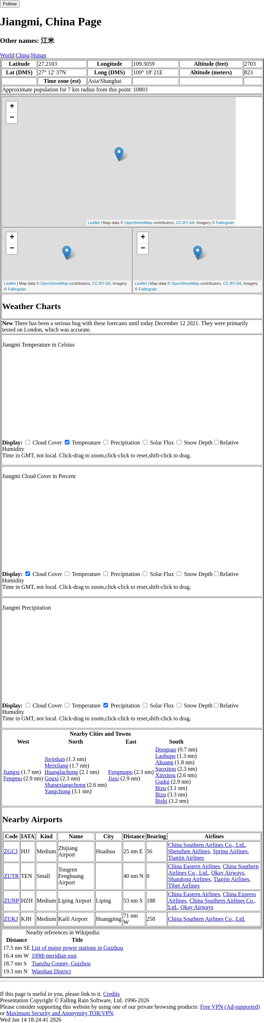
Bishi (161, 801)
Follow (10, 3)
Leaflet (94, 222)
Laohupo (165, 756)
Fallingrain (225, 222)
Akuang (164, 762)
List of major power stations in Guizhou (77, 948)
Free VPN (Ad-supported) (230, 1007)
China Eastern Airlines (194, 866)
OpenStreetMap (138, 222)
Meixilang (56, 766)
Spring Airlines (230, 851)
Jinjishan (55, 759)
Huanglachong (61, 772)
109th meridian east (54, 956)
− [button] (12, 118)
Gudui (162, 782)
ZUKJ (11, 919)
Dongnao (165, 749)
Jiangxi (11, 772)
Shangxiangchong (65, 785)
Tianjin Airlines (186, 858)
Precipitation (125, 443)
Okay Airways (227, 873)
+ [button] (12, 106)
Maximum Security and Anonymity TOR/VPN (59, 1013)
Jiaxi (113, 778)
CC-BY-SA (185, 222)
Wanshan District (51, 971)
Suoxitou (165, 769)
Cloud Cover (47, 443)
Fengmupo (120, 772)
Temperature (86, 443)
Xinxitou (165, 775)
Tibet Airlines (184, 886)
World (7, 55)
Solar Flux (162, 443)
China (22, 55)
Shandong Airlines (189, 879)
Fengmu (12, 778)
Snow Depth (198, 443)
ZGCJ (11, 851)
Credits (111, 994)
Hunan (39, 55)
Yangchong (57, 791)
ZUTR (11, 876)
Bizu (160, 788)
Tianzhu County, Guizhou (61, 963)
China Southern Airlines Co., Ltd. (206, 845)
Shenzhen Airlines (189, 851)
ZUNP (11, 901)
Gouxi (52, 778)
